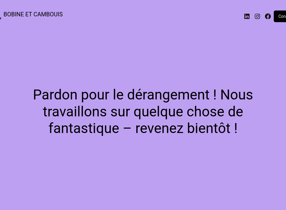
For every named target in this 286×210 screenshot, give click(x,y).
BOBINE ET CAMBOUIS (33, 14)
